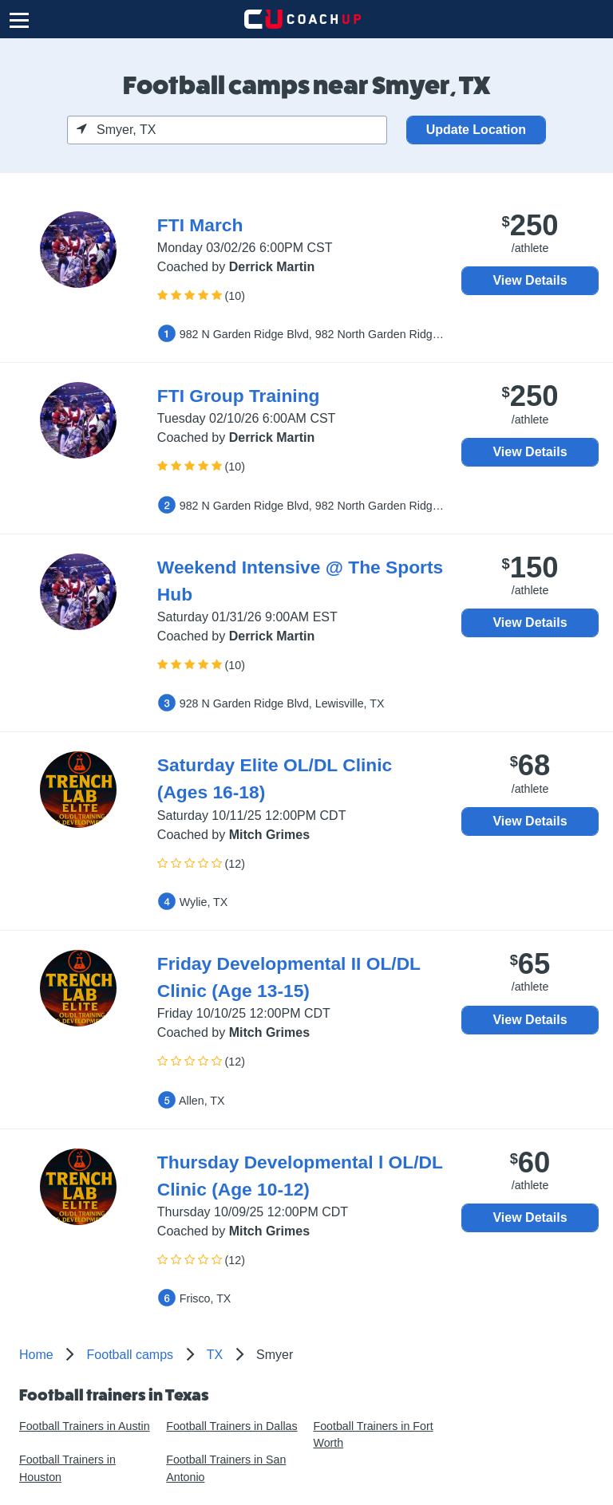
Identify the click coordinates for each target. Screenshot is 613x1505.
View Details (529, 280)
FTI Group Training (238, 395)
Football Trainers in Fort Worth (373, 1434)
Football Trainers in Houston (67, 1468)
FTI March (200, 225)
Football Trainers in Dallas (231, 1426)
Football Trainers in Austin (84, 1426)
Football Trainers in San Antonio (226, 1468)
